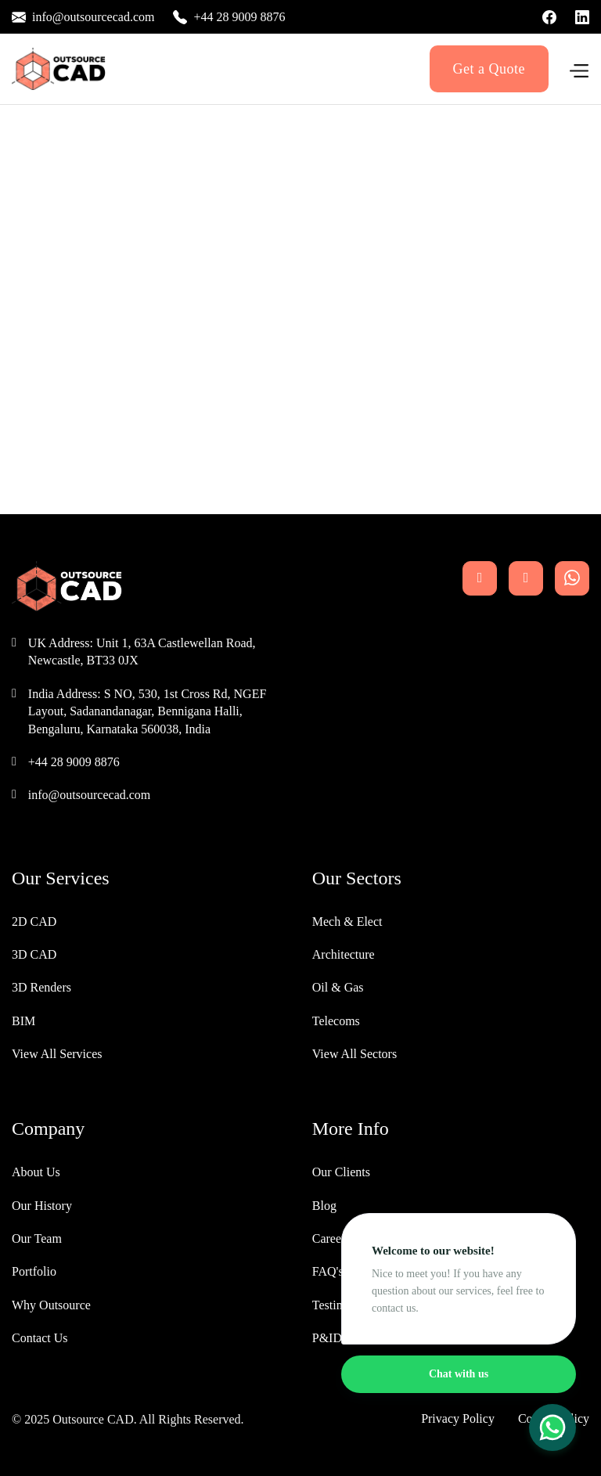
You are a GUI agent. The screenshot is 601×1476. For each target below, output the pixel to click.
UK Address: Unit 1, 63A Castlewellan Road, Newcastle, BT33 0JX (142, 651)
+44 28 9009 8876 (74, 762)
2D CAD (34, 921)
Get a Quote (489, 69)
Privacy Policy (458, 1418)
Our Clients (341, 1172)
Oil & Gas (338, 987)
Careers (331, 1238)
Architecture (343, 954)
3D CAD (34, 954)
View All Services (57, 1053)
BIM (23, 1021)
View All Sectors (354, 1053)
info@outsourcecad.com (89, 794)
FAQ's (328, 1271)
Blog (324, 1205)
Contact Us (40, 1338)
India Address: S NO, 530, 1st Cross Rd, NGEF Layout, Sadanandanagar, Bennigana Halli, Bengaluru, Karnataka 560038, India (147, 711)
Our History (42, 1205)
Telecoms (336, 1021)
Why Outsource (51, 1305)
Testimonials (344, 1305)
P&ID (327, 1338)
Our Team (37, 1238)
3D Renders (41, 987)
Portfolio (34, 1271)
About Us (36, 1172)
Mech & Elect (347, 921)
